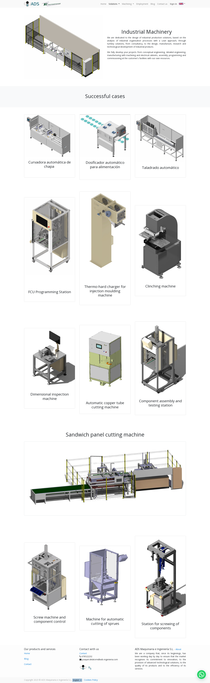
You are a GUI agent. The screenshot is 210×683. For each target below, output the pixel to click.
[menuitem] (103, 4)
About (178, 649)
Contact (28, 664)
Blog (26, 658)
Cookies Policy (91, 679)
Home (27, 653)
